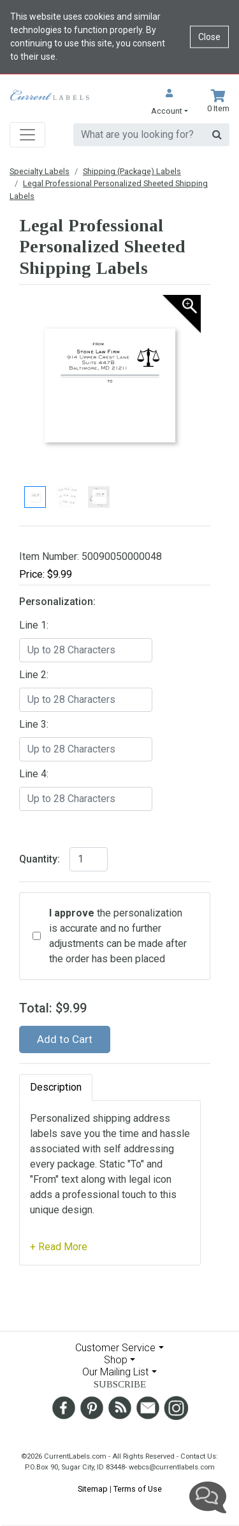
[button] (169, 103)
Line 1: (33, 625)
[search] (139, 134)
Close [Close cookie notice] (209, 37)
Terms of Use (137, 1489)
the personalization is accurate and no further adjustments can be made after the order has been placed (118, 936)
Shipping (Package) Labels (132, 171)
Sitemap (93, 1489)
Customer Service (115, 1348)
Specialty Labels (39, 171)
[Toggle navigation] (27, 134)
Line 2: (33, 675)
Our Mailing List (115, 1372)
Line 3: (33, 724)
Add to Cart (64, 1039)
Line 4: (33, 774)
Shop (115, 1360)
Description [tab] (56, 1087)
